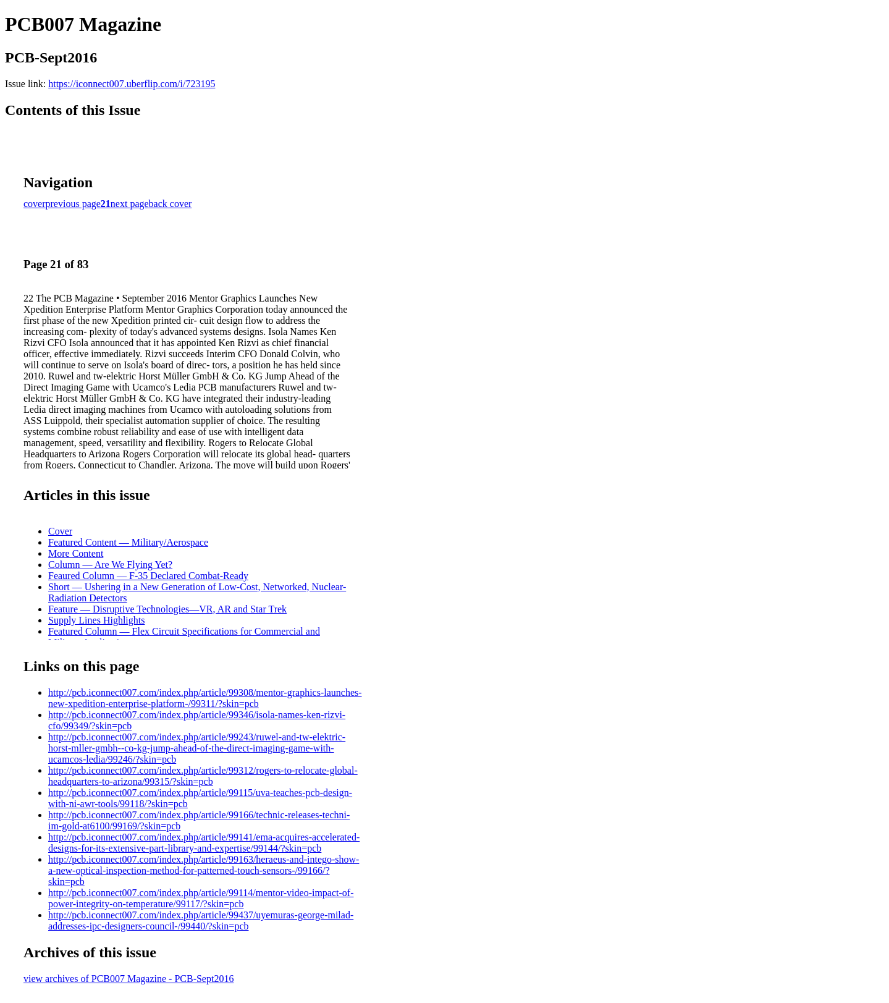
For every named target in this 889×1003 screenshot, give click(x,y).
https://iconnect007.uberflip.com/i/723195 (131, 83)
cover (34, 203)
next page (130, 203)
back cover (170, 203)
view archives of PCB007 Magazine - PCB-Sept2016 (128, 978)
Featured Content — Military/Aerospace (128, 542)
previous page (73, 203)
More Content (75, 553)
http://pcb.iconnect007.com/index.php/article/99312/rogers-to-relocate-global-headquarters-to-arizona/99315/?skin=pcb (203, 776)
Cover (60, 531)
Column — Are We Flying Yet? (110, 564)
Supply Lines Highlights (96, 620)
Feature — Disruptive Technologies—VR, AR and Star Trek (167, 609)
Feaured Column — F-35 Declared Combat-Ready (148, 575)
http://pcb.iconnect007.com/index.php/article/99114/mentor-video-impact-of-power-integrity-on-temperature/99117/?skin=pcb (201, 898)
